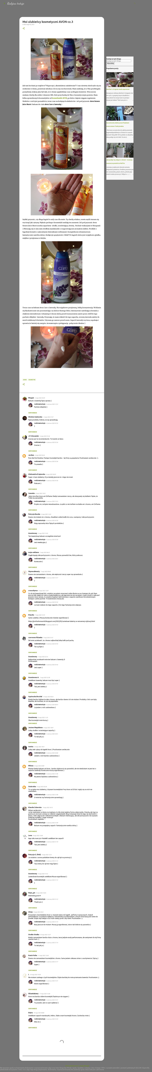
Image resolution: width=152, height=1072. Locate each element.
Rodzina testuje (15, 3)
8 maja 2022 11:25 (43, 717)
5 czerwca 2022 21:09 (52, 822)
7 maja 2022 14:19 (40, 615)
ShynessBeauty (34, 571)
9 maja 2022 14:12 (43, 873)
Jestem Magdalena (35, 727)
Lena (30, 835)
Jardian (31, 455)
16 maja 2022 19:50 (35, 974)
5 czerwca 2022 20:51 (52, 558)
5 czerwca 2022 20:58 (52, 753)
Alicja (30, 912)
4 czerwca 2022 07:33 (52, 423)
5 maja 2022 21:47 (48, 417)
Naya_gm (31, 893)
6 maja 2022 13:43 (43, 533)
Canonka (31, 493)
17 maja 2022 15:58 (44, 993)
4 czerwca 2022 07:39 (52, 520)
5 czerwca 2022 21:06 (52, 773)
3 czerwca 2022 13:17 (52, 577)
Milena (30, 766)
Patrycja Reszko (34, 514)
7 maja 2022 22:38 (45, 677)
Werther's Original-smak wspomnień (118, 89)
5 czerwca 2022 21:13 (52, 899)
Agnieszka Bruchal (35, 696)
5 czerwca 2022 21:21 (52, 980)
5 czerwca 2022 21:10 (52, 841)
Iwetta (31, 746)
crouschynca (33, 590)
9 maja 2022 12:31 (47, 854)
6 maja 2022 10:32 (40, 493)
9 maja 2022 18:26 (41, 893)
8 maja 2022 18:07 (48, 727)
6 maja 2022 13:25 (46, 514)
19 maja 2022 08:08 (38, 1012)
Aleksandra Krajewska (36, 474)
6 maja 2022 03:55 (40, 455)
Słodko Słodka (33, 934)
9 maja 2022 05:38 (42, 786)
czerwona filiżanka (35, 637)
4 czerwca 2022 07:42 (52, 602)
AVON (24, 379)
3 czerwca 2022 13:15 (52, 501)
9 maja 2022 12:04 (38, 835)
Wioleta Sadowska (35, 417)
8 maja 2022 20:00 (39, 765)
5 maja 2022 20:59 (40, 398)
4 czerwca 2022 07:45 (52, 664)
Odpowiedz (32, 413)
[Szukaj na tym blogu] (138, 3)
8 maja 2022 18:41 (39, 746)
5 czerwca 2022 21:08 (52, 794)
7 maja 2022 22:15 (43, 656)
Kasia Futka (32, 955)
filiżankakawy (33, 993)
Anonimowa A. (33, 677)
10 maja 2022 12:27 (45, 934)
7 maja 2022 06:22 (45, 552)
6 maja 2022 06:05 (51, 474)
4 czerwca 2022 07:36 (52, 461)
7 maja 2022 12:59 (43, 590)
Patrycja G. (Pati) (34, 854)
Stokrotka (32, 786)
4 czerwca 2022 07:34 (52, 442)
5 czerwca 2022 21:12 (52, 861)
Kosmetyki (32, 379)
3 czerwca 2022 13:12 (52, 404)
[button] (23, 28)
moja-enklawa (33, 552)
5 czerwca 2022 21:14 (52, 921)
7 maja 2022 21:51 (48, 637)
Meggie (31, 398)
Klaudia (31, 615)
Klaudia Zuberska (35, 807)
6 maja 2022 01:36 (45, 436)
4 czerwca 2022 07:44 (52, 643)
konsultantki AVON (59, 98)
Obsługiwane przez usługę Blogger (76, 1066)
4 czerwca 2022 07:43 (52, 624)
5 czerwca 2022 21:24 (52, 1019)
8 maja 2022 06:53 (48, 696)
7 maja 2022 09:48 (46, 571)
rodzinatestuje (39, 404)
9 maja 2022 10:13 (48, 807)
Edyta (30, 1013)
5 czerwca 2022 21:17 (52, 961)
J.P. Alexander (33, 436)
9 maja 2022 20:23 (38, 912)
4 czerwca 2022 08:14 (52, 704)
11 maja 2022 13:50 (43, 955)
